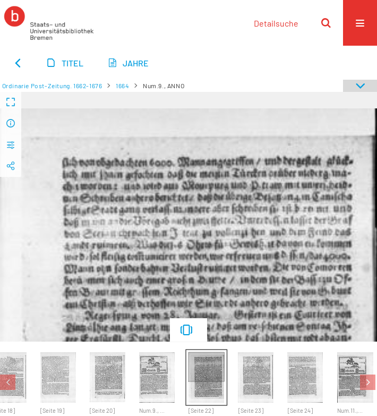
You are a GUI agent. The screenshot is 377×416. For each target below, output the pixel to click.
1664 (122, 85)
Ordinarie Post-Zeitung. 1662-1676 (52, 85)
